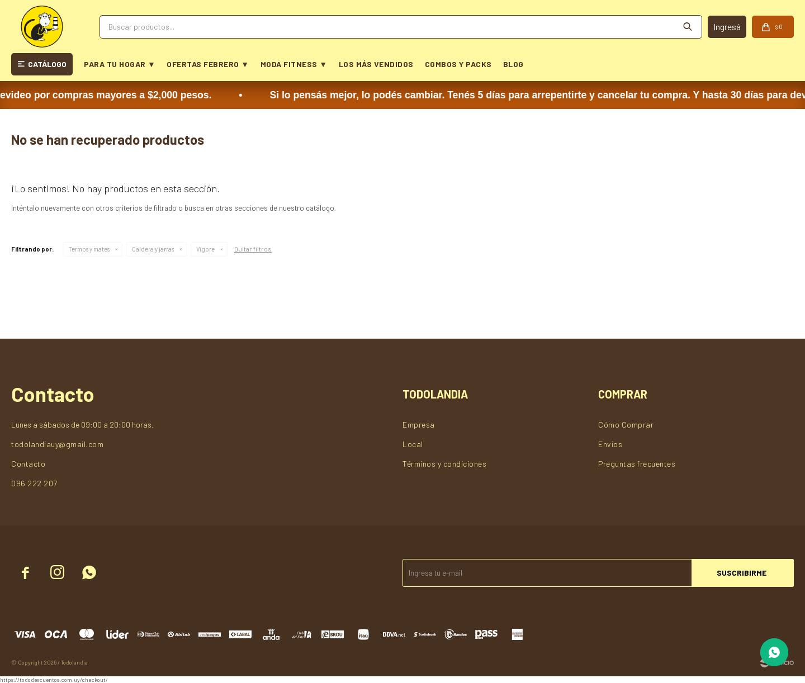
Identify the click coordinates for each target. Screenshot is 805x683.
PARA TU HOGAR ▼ (119, 64)
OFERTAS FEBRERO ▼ (208, 64)
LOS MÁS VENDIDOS (376, 64)
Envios (610, 444)
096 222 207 (34, 483)
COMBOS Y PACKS (458, 64)
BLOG (513, 64)
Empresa (418, 424)
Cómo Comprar (626, 424)
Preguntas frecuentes (636, 463)
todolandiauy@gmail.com (57, 444)
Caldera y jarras (153, 249)
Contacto (28, 463)
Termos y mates (89, 249)
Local (412, 444)
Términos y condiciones (444, 463)
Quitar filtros (253, 249)
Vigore (205, 249)
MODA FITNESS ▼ (294, 64)
